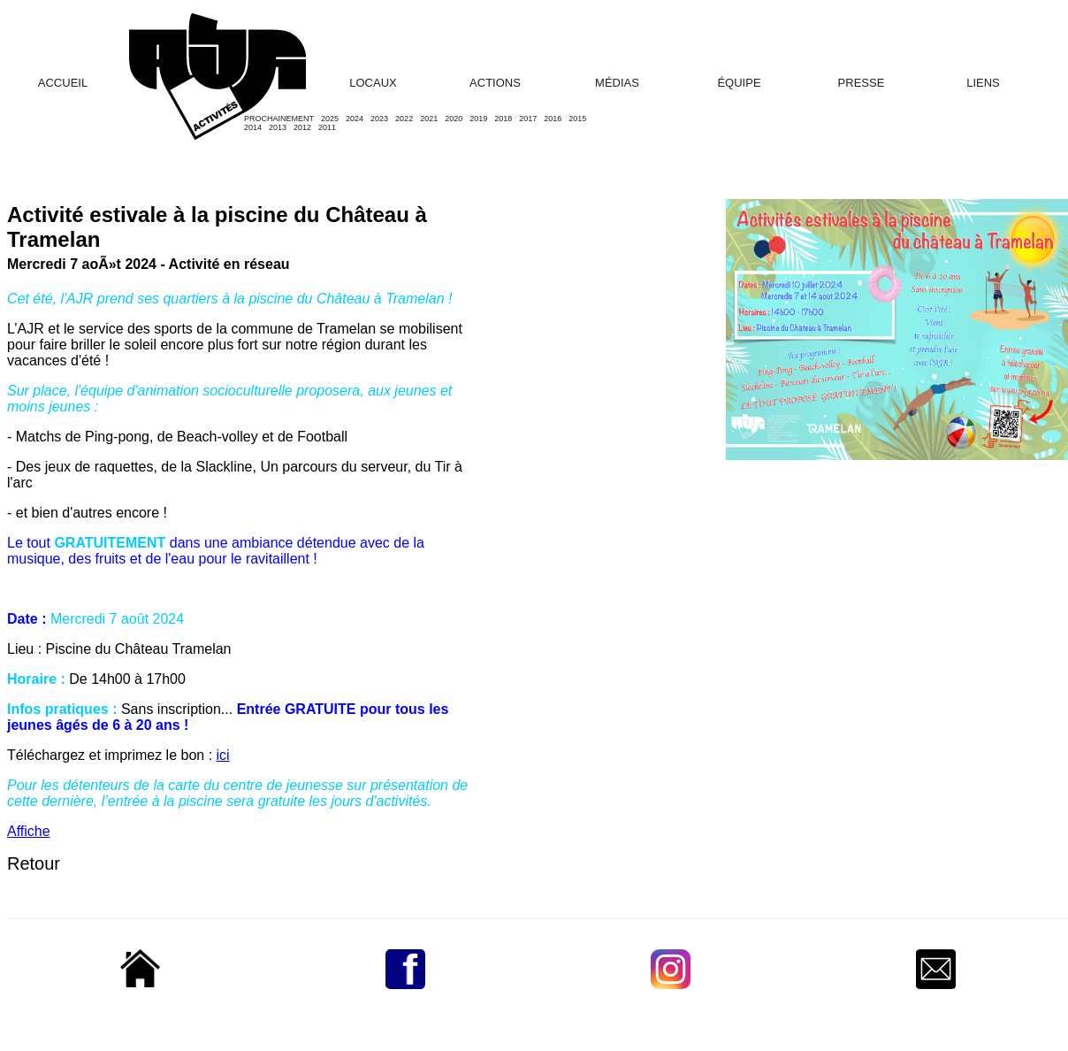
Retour (33, 863)
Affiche (28, 831)
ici (223, 755)
